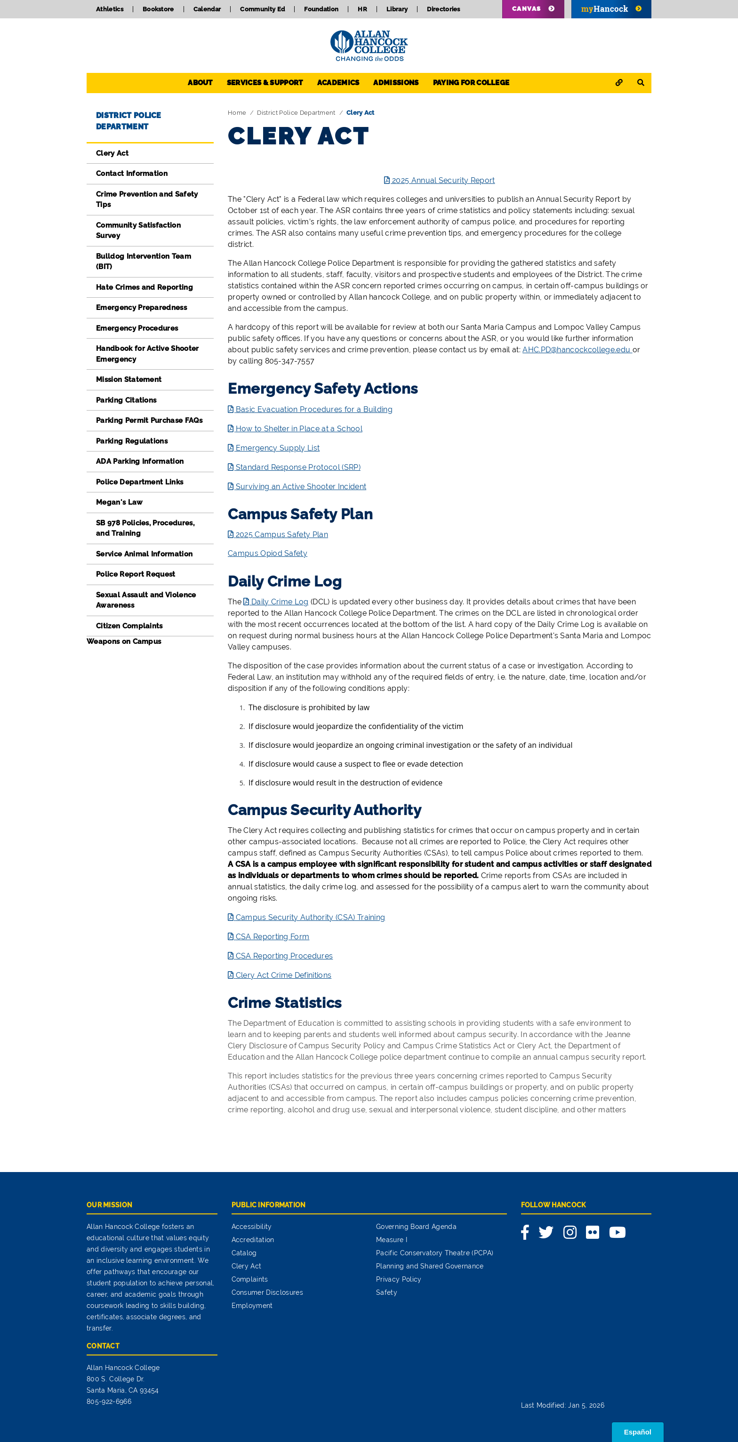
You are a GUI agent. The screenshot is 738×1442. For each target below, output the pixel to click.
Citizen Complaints (129, 626)
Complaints (250, 1279)
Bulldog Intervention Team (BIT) (143, 261)
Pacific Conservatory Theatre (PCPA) (434, 1253)
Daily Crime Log (280, 601)
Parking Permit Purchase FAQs (149, 420)
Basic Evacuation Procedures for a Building (314, 409)
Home (237, 112)
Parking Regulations (132, 441)
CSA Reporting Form (273, 936)
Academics (338, 83)
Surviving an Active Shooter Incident (301, 486)
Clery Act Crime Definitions (284, 975)
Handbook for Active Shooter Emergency (147, 354)
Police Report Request (136, 574)
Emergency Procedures (137, 328)
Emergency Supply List (278, 448)
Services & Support (265, 83)
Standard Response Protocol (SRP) (298, 467)
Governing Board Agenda (416, 1226)
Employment (252, 1305)
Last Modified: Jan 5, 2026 (562, 1405)
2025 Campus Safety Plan (282, 534)
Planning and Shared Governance (430, 1266)
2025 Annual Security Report (443, 180)
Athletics (109, 9)
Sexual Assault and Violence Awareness (146, 600)
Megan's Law (119, 502)
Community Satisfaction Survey (138, 230)
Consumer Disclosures (267, 1292)
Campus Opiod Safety (267, 553)
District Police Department (296, 112)
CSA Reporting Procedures (284, 955)
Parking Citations (126, 400)
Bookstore (158, 9)
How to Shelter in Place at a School (299, 428)
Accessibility (252, 1226)
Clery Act (112, 153)
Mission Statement (128, 379)
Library (397, 9)
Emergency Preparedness (141, 307)
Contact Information (132, 173)
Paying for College (471, 83)
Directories (443, 9)
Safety (386, 1292)
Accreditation (253, 1240)
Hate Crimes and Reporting (144, 287)
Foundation (321, 9)
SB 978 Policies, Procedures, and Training (145, 528)
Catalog (244, 1253)
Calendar (207, 9)
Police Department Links (139, 482)
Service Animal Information (144, 554)
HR (362, 9)
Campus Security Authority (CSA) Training (310, 917)
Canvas (526, 8)
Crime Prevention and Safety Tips (147, 199)
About (200, 83)
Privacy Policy (398, 1279)
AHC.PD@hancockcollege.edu (577, 349)
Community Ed (262, 9)
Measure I (391, 1240)
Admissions (395, 83)
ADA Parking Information (140, 461)
